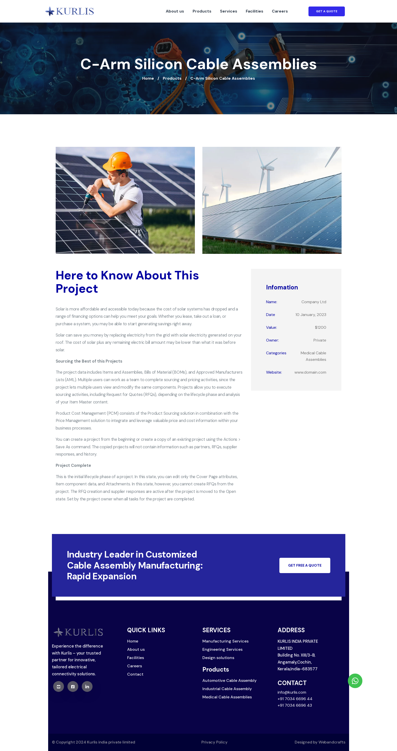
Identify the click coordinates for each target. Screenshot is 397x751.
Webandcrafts (332, 742)
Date (270, 314)
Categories (276, 353)
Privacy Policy (214, 742)
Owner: (272, 340)
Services (228, 11)
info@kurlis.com (292, 692)
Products (202, 11)
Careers (280, 11)
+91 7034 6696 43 (295, 705)
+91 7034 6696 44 (295, 698)
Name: (271, 301)
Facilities (254, 11)
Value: (271, 327)
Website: (274, 372)
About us (175, 11)
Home (148, 78)
